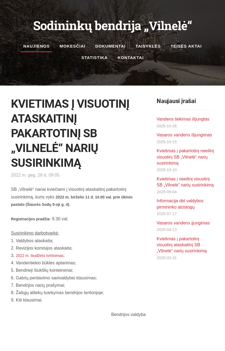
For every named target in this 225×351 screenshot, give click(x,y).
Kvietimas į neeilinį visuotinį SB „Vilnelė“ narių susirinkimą (185, 182)
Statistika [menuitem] (94, 57)
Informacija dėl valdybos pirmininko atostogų (180, 203)
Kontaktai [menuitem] (131, 57)
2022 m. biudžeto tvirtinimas (39, 255)
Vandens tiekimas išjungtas (183, 119)
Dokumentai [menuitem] (110, 46)
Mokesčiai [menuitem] (72, 46)
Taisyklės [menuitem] (148, 46)
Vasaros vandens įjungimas (183, 223)
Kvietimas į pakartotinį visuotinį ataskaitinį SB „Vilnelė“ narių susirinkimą (182, 244)
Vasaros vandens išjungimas (184, 135)
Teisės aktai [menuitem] (186, 46)
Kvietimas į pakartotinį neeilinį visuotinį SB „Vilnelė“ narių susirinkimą (185, 156)
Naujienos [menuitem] (36, 46)
